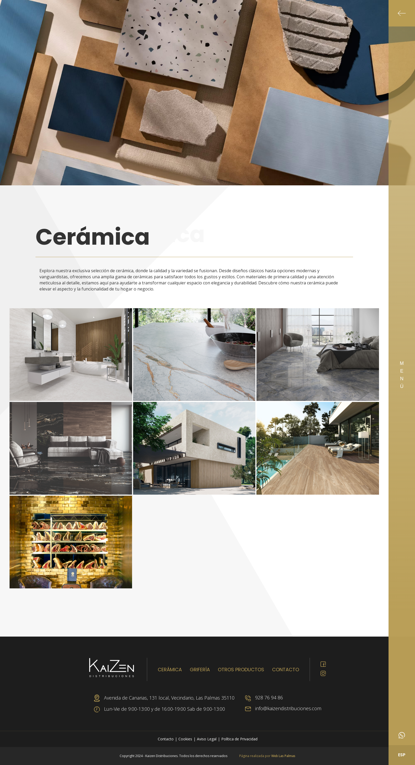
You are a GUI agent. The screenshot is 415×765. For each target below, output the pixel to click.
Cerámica (170, 669)
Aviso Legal (206, 738)
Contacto (285, 669)
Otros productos (241, 669)
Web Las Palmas (283, 756)
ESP (401, 755)
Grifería (200, 669)
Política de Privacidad (239, 738)
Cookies (185, 738)
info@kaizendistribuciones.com (283, 708)
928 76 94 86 (264, 697)
